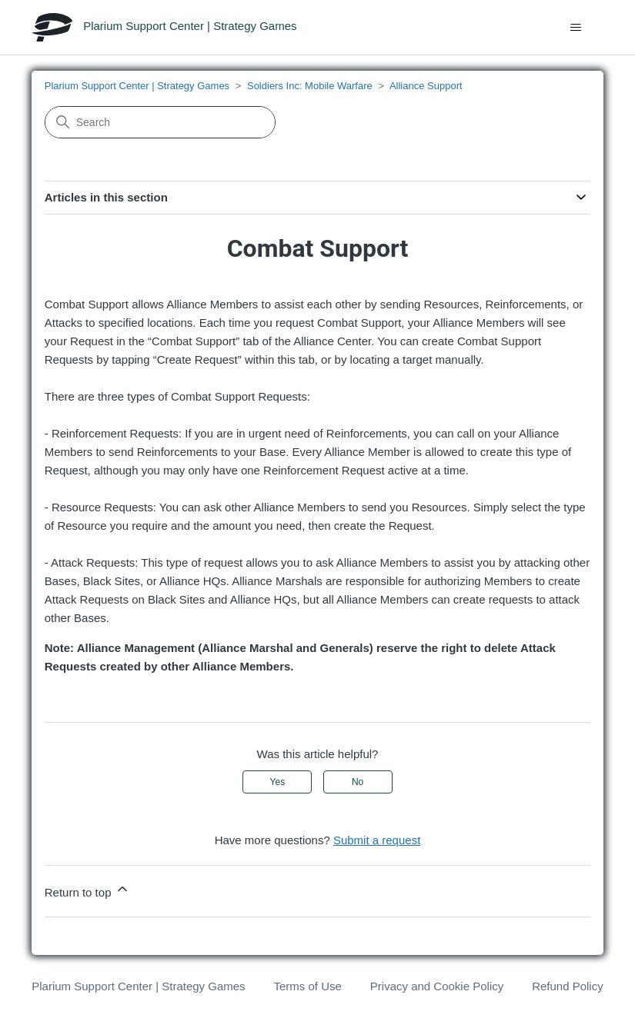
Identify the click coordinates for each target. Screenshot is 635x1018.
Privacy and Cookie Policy (436, 986)
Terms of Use (308, 986)
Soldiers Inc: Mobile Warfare (310, 85)
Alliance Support (426, 85)
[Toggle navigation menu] (576, 27)
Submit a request (376, 840)
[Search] (160, 122)
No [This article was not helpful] (357, 782)
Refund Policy (567, 986)
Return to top (87, 890)
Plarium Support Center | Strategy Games (137, 85)
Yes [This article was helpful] (278, 782)
